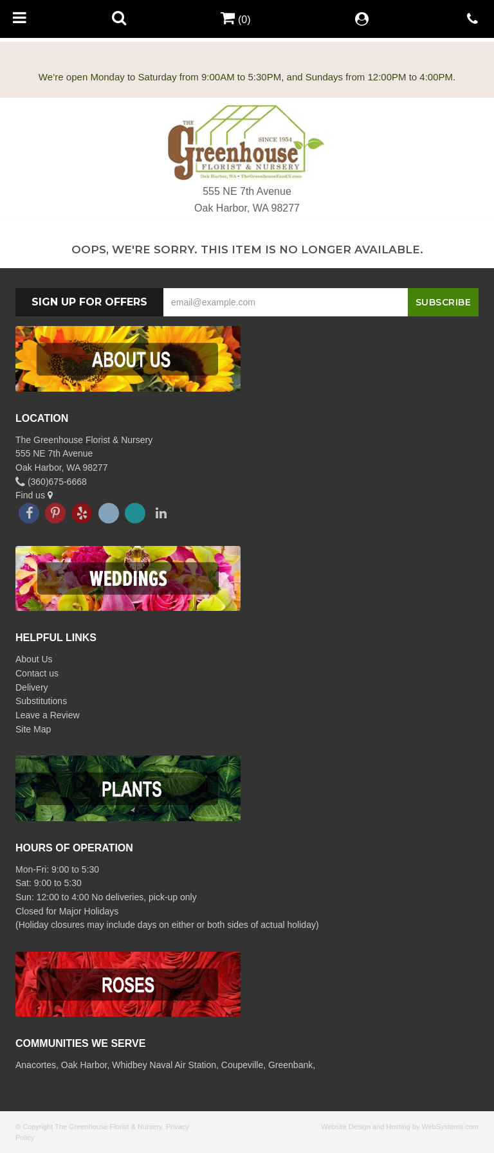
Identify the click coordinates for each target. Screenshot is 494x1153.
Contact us (37, 673)
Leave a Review (47, 715)
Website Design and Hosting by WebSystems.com (400, 1126)
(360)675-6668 (51, 482)
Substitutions (41, 701)
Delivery (31, 687)
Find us (34, 495)
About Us (34, 659)
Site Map (33, 729)
